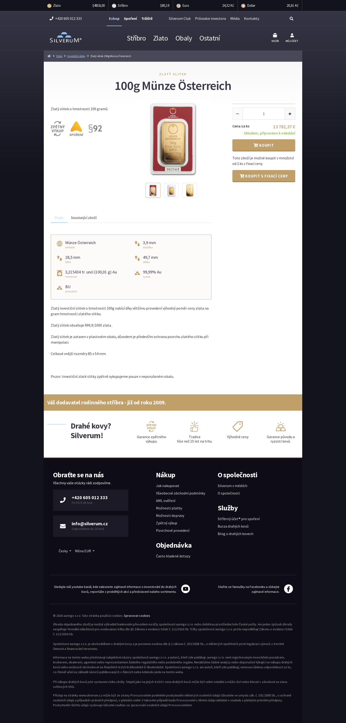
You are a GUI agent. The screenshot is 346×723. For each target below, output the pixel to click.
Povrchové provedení (172, 530)
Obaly (183, 38)
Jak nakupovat (167, 485)
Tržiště (147, 18)
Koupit (264, 145)
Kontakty (251, 18)
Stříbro (136, 38)
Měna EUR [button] (83, 551)
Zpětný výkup (166, 523)
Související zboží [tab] (84, 217)
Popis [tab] (59, 217)
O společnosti (229, 493)
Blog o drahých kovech (235, 533)
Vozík (275, 38)
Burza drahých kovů (233, 526)
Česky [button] (63, 551)
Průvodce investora (210, 18)
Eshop (114, 18)
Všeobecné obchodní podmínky (180, 493)
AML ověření (165, 500)
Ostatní (209, 38)
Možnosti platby (169, 508)
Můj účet (292, 38)
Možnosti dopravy (170, 515)
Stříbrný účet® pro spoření (239, 518)
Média (235, 18)
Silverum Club (180, 18)
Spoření (130, 18)
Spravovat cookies (137, 616)
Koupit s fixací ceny (264, 176)
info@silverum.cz (90, 523)
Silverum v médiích (232, 485)
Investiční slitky (76, 56)
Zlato (160, 38)
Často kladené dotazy (173, 556)
